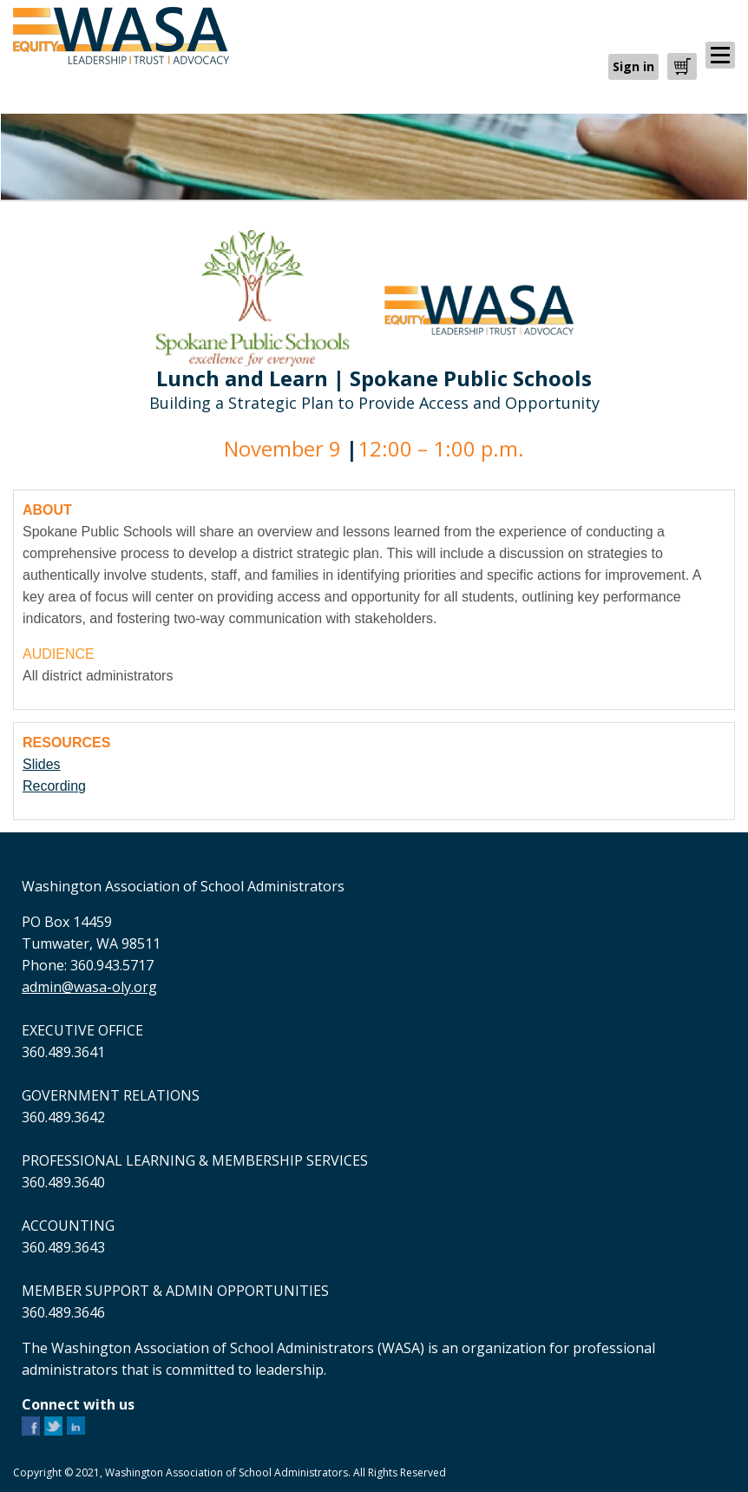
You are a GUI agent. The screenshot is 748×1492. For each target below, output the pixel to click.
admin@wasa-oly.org (89, 986)
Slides (42, 764)
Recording (54, 786)
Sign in (633, 66)
